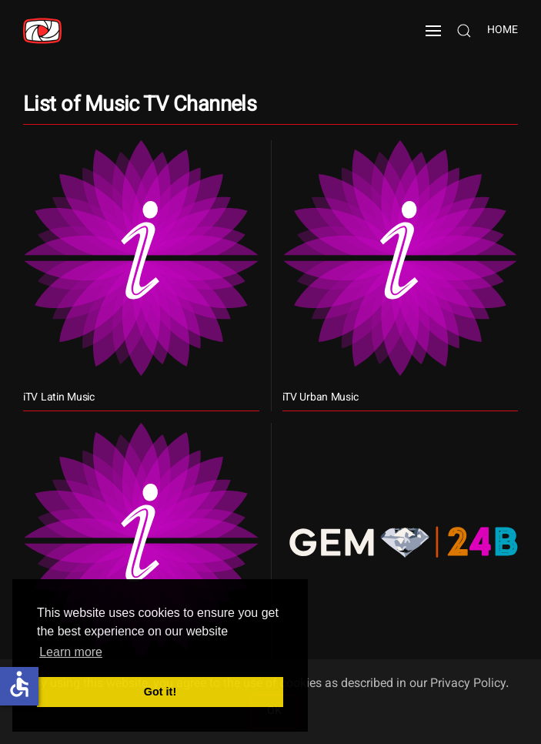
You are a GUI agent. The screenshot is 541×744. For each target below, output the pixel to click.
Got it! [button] (160, 691)
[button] (433, 31)
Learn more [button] (70, 652)
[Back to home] (42, 31)
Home (502, 30)
